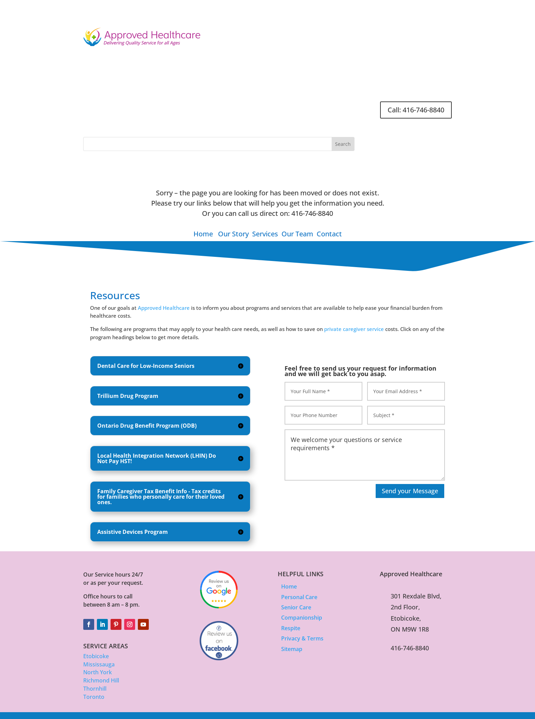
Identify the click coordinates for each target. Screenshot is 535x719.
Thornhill (94, 688)
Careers (304, 107)
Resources (276, 107)
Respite (290, 628)
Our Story (233, 233)
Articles (248, 107)
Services (182, 107)
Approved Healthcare (164, 307)
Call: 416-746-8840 (416, 109)
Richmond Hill (101, 680)
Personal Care (299, 597)
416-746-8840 (312, 213)
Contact (329, 107)
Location (215, 107)
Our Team (297, 233)
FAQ (350, 107)
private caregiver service (354, 329)
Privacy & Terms (302, 638)
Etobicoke (96, 656)
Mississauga (99, 664)
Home (131, 107)
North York (97, 672)
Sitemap (291, 649)
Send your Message (410, 491)
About (152, 107)
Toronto (93, 697)
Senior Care (296, 607)
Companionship (301, 617)
